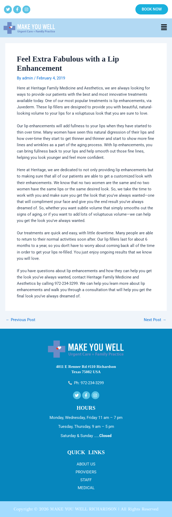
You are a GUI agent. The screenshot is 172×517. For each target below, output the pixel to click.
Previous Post (20, 320)
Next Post (155, 320)
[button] (164, 28)
